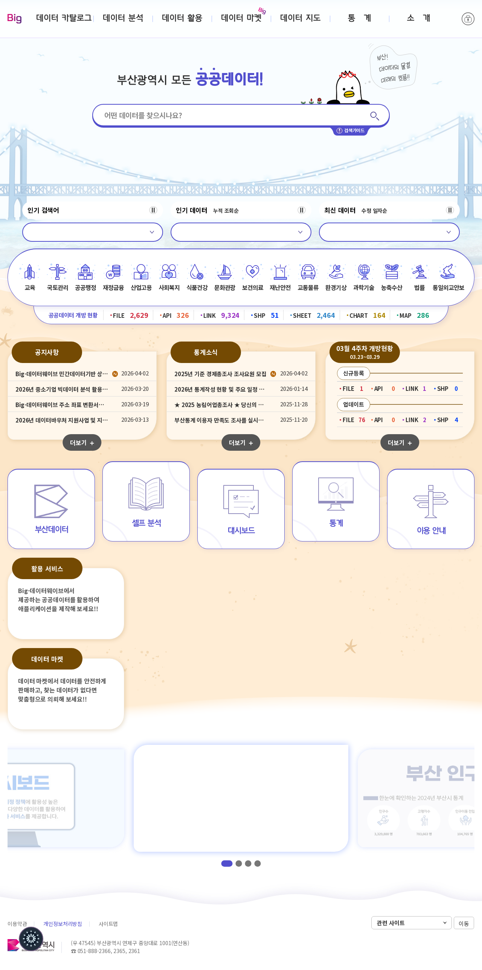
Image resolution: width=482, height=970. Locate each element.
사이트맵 (108, 923)
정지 (153, 210)
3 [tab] (248, 863)
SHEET (314, 315)
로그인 (468, 18)
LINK (221, 315)
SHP (266, 315)
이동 (464, 923)
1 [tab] (227, 863)
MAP (414, 315)
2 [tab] (239, 863)
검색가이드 (350, 131)
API (176, 315)
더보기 (82, 442)
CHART (367, 315)
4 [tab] (258, 863)
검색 (374, 115)
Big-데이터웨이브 (14, 19)
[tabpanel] (241, 798)
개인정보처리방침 (62, 923)
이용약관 (17, 923)
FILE (130, 315)
